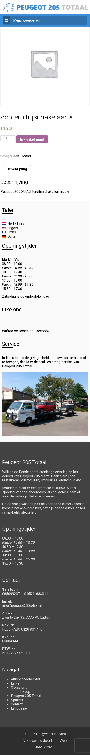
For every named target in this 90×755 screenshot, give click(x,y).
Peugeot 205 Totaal (26, 696)
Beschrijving (17, 169)
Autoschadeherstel (25, 679)
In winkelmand (32, 139)
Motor (26, 156)
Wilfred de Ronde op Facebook (25, 331)
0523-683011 (37, 594)
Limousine (19, 708)
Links (15, 683)
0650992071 (12, 594)
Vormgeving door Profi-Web (45, 741)
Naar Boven (45, 747)
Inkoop (25, 692)
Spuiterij (17, 700)
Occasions (19, 687)
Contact (17, 704)
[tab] (17, 169)
